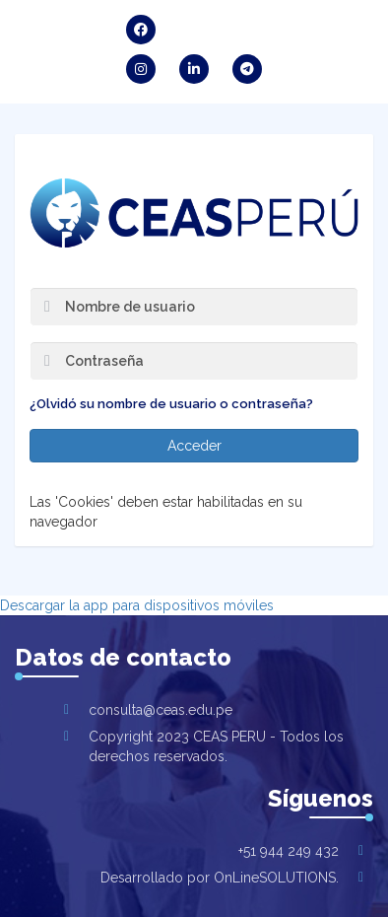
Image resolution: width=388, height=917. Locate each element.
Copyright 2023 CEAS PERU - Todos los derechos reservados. (216, 746)
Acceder (194, 446)
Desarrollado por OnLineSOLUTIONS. (219, 877)
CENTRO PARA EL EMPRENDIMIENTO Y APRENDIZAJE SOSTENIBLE (194, 213)
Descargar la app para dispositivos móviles (137, 605)
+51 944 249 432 (288, 851)
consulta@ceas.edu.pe (160, 710)
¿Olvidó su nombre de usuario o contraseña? (171, 403)
